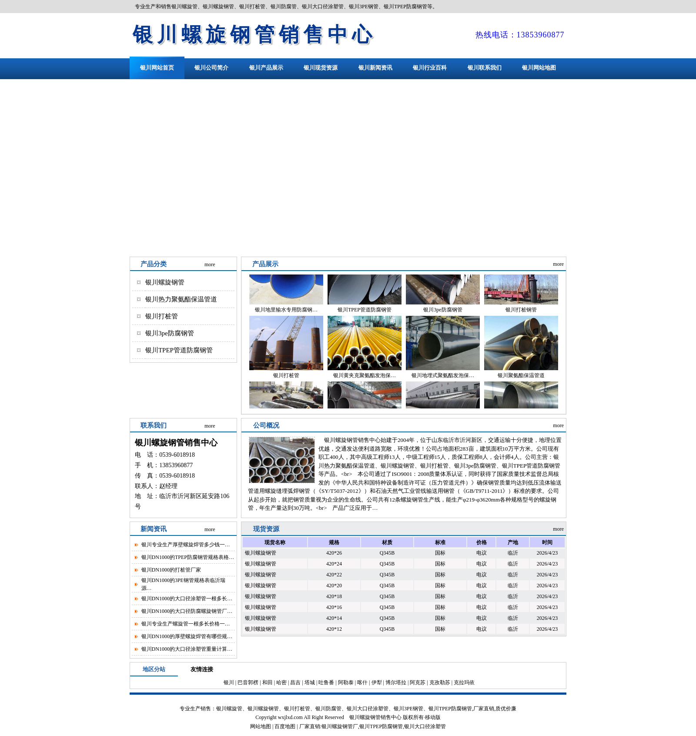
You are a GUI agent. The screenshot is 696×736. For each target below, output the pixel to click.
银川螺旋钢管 (164, 282)
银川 (229, 682)
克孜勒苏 (439, 682)
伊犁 (376, 682)
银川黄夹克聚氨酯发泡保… (364, 378)
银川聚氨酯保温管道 (521, 378)
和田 (267, 682)
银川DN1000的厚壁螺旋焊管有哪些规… (186, 636)
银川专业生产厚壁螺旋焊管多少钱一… (185, 545)
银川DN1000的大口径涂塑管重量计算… (186, 649)
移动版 (433, 717)
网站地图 (260, 726)
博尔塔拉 (395, 682)
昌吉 (295, 682)
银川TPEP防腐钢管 (381, 726)
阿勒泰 (346, 682)
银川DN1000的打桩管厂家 (171, 570)
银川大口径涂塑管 (425, 726)
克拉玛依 (464, 682)
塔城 (309, 682)
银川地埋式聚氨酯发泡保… (443, 378)
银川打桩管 (161, 316)
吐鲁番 (326, 682)
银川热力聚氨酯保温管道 (181, 299)
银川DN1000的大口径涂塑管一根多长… (186, 598)
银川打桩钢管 (521, 313)
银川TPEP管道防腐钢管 (179, 350)
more (209, 264)
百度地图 (284, 726)
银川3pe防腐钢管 (169, 333)
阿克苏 (417, 682)
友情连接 (202, 669)
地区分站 (154, 669)
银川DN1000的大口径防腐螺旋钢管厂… (186, 611)
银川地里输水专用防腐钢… (286, 313)
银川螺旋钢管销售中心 (254, 34)
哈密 (281, 682)
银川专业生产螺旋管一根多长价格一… (185, 624)
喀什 (362, 682)
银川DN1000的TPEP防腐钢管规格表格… (187, 557)
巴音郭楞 (248, 682)
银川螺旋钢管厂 (339, 726)
